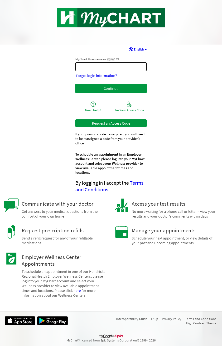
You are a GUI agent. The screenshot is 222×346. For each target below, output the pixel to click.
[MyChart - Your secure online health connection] (111, 17)
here (77, 290)
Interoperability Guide (131, 319)
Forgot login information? (96, 75)
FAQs (154, 319)
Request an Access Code (111, 123)
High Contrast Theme (201, 323)
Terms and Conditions (200, 319)
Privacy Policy (171, 319)
